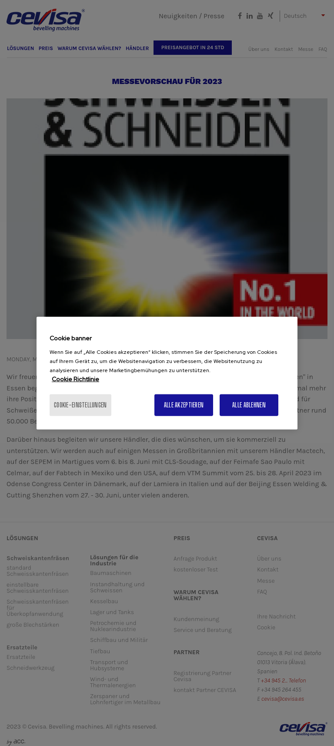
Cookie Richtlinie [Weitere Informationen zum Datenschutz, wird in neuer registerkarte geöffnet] (75, 379)
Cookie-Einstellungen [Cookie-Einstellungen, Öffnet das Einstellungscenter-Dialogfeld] (80, 404)
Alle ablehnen (249, 404)
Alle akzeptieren (184, 404)
